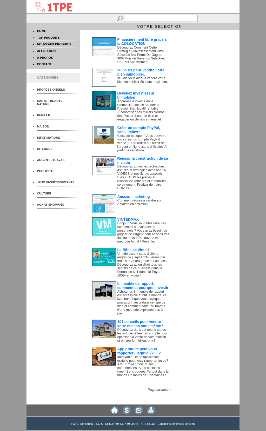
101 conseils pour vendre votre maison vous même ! (140, 324)
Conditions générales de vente (176, 423)
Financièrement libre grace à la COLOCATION (142, 41)
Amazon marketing (133, 196)
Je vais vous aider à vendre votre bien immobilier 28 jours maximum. (142, 80)
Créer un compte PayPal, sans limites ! (138, 130)
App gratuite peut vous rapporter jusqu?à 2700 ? (139, 351)
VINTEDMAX (128, 219)
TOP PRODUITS (48, 37)
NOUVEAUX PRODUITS (54, 44)
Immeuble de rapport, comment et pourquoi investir (143, 285)
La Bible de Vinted (133, 250)
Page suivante (158, 390)
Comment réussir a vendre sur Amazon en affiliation (139, 202)
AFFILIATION (46, 50)
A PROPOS (45, 57)
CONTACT (44, 64)
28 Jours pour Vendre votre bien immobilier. (140, 72)
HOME (41, 30)
